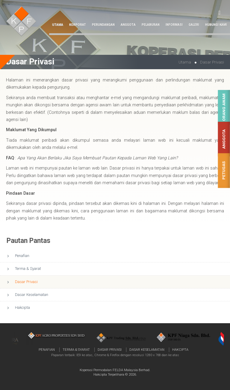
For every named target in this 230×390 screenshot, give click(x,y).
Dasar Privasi (26, 281)
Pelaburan (151, 24)
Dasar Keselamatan (31, 294)
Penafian (22, 255)
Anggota (224, 139)
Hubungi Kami (216, 24)
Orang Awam (224, 107)
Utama (57, 24)
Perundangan (103, 24)
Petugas (224, 170)
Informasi (174, 24)
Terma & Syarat (28, 268)
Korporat (77, 24)
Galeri (194, 24)
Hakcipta (22, 307)
